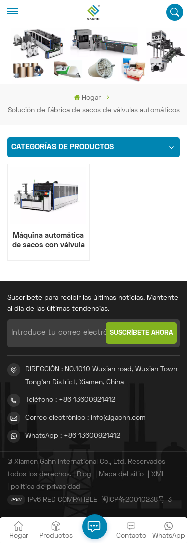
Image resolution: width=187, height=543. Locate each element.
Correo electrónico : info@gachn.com (85, 418)
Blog (84, 474)
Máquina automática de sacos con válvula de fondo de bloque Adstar (48, 241)
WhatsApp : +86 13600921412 (72, 436)
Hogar (87, 97)
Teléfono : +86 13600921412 (70, 400)
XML (158, 474)
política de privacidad (45, 487)
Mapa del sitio (121, 474)
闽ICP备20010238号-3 (136, 500)
